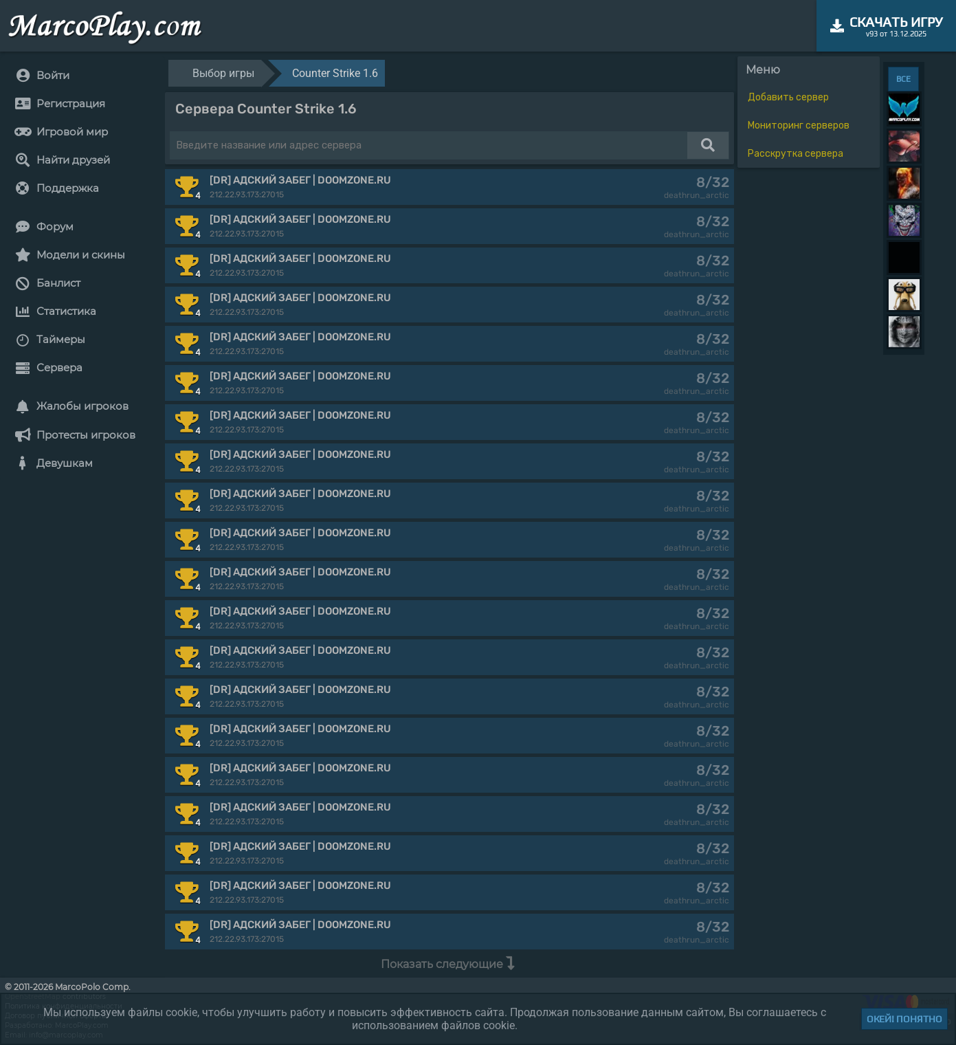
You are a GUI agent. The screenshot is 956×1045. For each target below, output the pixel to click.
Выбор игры (223, 73)
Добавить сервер (788, 97)
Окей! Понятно (904, 1018)
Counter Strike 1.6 (335, 73)
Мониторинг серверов (798, 125)
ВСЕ (903, 79)
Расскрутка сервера (795, 154)
